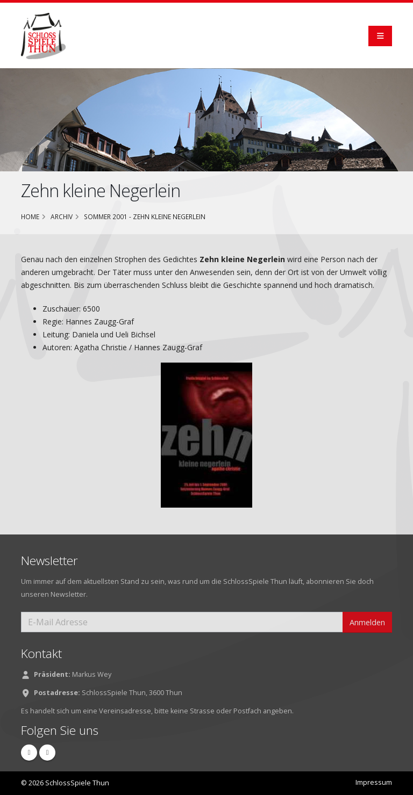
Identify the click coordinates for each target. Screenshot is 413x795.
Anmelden (367, 622)
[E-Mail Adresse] (182, 622)
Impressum (373, 782)
